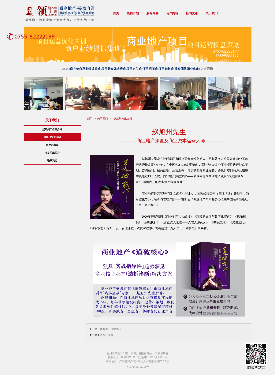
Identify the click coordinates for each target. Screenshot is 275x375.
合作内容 (172, 13)
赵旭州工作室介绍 (110, 329)
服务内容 (152, 13)
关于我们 (212, 13)
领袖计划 (133, 13)
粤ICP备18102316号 (137, 366)
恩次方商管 (106, 334)
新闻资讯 (192, 13)
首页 (116, 13)
